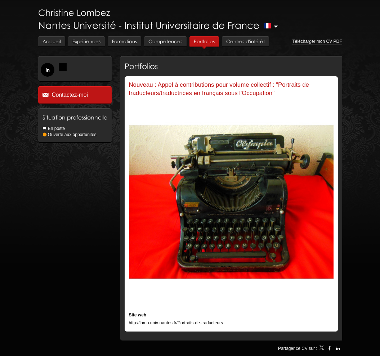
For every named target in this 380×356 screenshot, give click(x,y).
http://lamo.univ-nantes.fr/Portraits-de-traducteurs (176, 322)
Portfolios (141, 66)
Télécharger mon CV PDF (317, 41)
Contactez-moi (69, 95)
